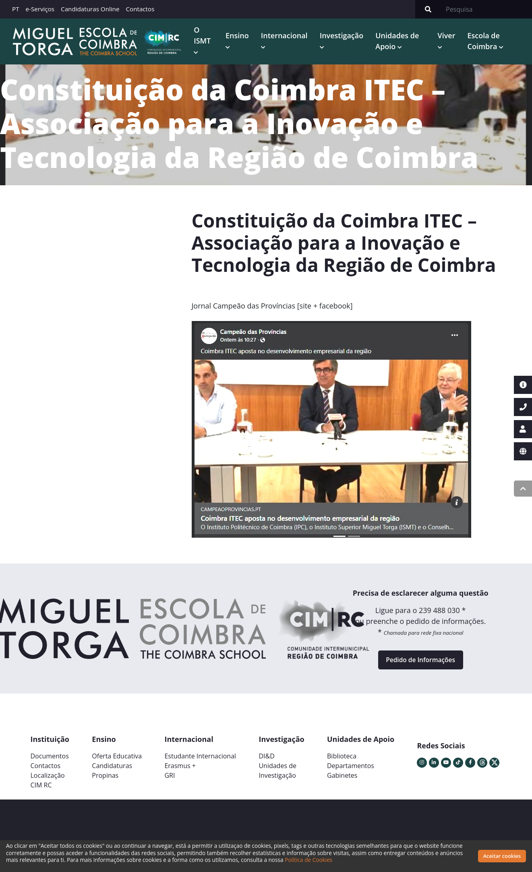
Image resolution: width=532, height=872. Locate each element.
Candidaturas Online (90, 9)
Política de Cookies (308, 860)
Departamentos (350, 769)
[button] (215, 434)
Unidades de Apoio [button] (398, 41)
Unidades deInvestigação (277, 774)
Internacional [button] (286, 36)
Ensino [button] (238, 36)
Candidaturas (112, 769)
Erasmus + (180, 769)
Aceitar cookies (502, 856)
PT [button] (15, 9)
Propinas (105, 779)
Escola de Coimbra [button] (484, 41)
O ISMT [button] (204, 35)
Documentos (50, 760)
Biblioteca (341, 760)
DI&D (266, 760)
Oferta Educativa (117, 760)
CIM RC (41, 789)
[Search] (486, 9)
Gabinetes (342, 779)
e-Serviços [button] (40, 9)
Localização (48, 779)
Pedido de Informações (420, 662)
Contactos (140, 9)
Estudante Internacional (200, 760)
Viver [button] (447, 36)
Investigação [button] (343, 36)
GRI (169, 779)
